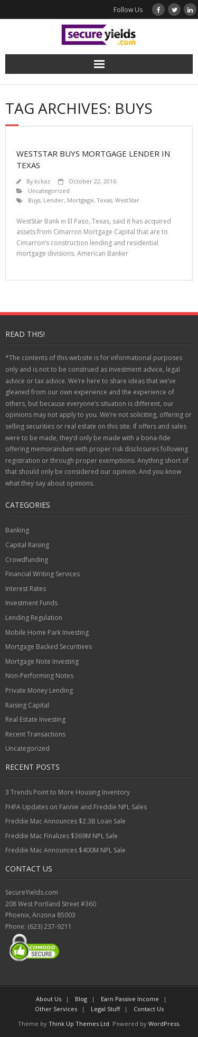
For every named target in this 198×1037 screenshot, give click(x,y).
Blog (81, 999)
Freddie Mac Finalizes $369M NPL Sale (61, 835)
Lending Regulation (33, 617)
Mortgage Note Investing (42, 661)
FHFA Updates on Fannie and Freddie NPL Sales (76, 806)
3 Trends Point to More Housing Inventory (67, 792)
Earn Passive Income (130, 999)
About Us (48, 999)
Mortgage (80, 200)
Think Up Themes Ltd (79, 1024)
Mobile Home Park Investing (47, 632)
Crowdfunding (26, 559)
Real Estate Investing (35, 719)
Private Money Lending (39, 690)
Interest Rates (25, 588)
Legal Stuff (105, 1009)
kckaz (42, 181)
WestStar (127, 200)
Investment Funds (31, 602)
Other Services (56, 1009)
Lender (53, 200)
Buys (34, 200)
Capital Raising (27, 544)
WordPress (163, 1024)
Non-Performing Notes (39, 675)
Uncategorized (49, 191)
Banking (17, 530)
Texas (104, 200)
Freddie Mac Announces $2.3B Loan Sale (65, 821)
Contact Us (149, 1009)
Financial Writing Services (42, 573)
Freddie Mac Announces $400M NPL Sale (65, 850)
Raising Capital (27, 705)
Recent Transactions (35, 734)
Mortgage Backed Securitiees (48, 646)
